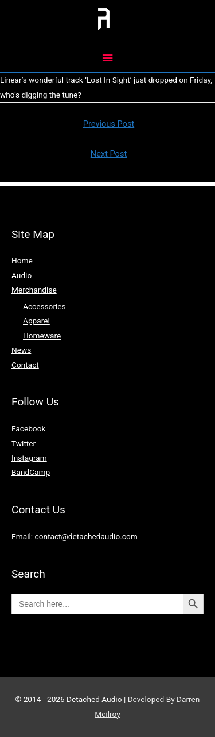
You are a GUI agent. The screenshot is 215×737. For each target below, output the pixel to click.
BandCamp (30, 472)
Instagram (29, 457)
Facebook (28, 428)
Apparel (36, 320)
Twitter (23, 443)
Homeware (42, 335)
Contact (25, 364)
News (21, 349)
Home (22, 260)
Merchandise (34, 289)
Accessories (44, 306)
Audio (21, 275)
